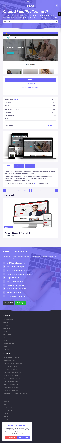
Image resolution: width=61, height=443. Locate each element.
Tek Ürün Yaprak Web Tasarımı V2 (12, 363)
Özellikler (19, 165)
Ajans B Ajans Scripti (9, 360)
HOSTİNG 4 (6, 328)
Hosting (5, 419)
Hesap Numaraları (8, 407)
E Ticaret (6, 337)
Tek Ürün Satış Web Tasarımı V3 (12, 372)
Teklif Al (5, 413)
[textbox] (30, 21)
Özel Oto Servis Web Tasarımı (11, 390)
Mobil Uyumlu (8, 227)
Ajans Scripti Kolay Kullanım (11, 384)
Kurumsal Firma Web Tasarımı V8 (43, 190)
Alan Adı (5, 416)
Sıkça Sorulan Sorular (16, 178)
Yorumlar (30, 165)
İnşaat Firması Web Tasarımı (11, 375)
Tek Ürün (6, 349)
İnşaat (5, 331)
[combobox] (30, 21)
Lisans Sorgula (7, 410)
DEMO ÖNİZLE (30, 83)
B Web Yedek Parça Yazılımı (11, 357)
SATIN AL (30, 80)
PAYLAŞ (30, 91)
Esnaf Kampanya (8, 319)
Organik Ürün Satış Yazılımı (10, 369)
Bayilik (5, 404)
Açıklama (8, 165)
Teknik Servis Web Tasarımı (10, 381)
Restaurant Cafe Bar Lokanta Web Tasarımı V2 (15, 393)
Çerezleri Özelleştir (23, 437)
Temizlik (5, 325)
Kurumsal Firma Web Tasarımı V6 (18, 190)
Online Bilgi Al (20, 303)
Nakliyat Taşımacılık (9, 343)
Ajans (5, 346)
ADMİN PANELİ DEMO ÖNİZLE (30, 87)
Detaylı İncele (8, 303)
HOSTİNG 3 (6, 322)
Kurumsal (36, 183)
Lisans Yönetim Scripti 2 (10, 366)
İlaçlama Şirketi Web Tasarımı (11, 378)
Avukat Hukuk (7, 334)
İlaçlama (5, 340)
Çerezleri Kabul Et (10, 437)
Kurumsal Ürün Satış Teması (11, 387)
